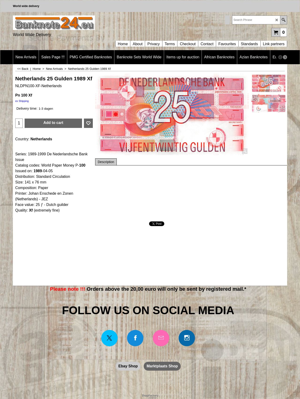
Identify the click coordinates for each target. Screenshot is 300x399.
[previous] (280, 57)
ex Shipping (22, 101)
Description (106, 162)
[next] (285, 57)
